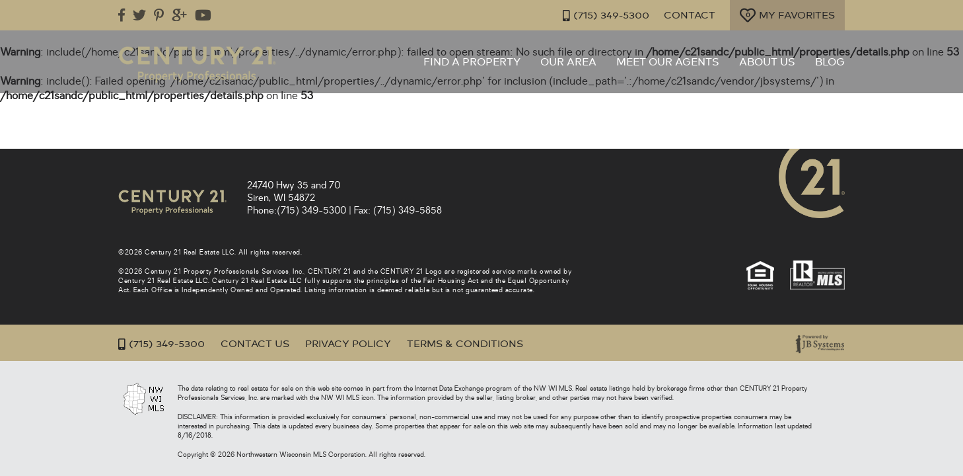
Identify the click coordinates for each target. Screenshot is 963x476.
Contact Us (255, 344)
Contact (689, 15)
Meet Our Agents (667, 62)
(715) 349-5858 (407, 210)
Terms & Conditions (465, 344)
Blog (830, 62)
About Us (767, 62)
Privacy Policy (348, 344)
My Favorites (787, 15)
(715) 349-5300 (606, 15)
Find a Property (471, 62)
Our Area (568, 62)
